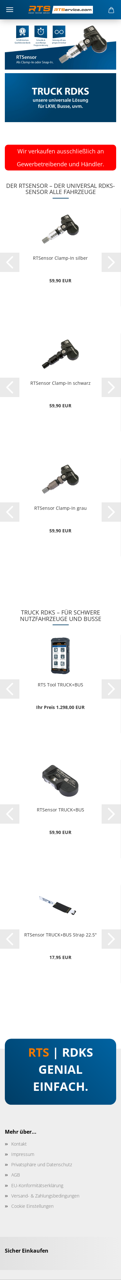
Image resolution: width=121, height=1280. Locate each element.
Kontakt (19, 1144)
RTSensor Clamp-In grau (60, 508)
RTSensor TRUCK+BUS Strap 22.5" (60, 935)
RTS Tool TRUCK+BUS (60, 685)
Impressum (22, 1154)
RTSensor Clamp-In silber (60, 258)
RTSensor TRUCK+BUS (60, 810)
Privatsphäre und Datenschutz (41, 1164)
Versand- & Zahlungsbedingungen (45, 1196)
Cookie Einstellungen (32, 1206)
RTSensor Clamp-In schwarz (60, 383)
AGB (15, 1175)
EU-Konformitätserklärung (37, 1185)
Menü (9, 9)
